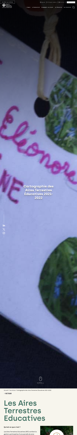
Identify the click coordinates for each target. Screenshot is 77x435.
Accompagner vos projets (47, 7)
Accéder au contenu (7, 2)
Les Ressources (58, 7)
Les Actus (13, 390)
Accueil (6, 390)
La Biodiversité (36, 7)
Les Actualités (67, 7)
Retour (8, 393)
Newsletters (71, 2)
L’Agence (28, 7)
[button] (73, 7)
